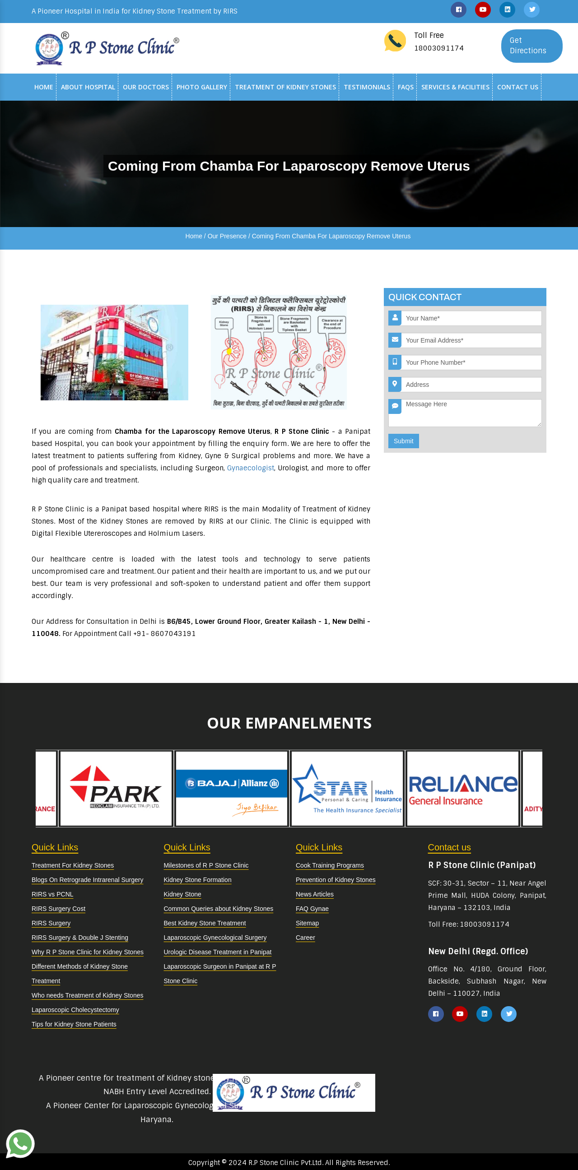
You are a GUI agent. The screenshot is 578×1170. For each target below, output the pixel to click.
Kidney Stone (182, 894)
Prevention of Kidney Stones (336, 879)
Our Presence (227, 236)
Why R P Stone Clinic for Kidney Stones (88, 952)
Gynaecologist (250, 468)
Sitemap (307, 923)
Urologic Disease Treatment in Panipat (218, 952)
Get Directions (528, 46)
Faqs (406, 87)
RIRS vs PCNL (53, 894)
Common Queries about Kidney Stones (219, 908)
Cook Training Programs (330, 865)
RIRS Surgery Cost (58, 908)
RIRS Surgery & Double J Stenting (80, 937)
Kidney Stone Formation (198, 879)
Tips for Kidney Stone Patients (74, 1024)
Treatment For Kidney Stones (73, 865)
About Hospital (88, 87)
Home (43, 87)
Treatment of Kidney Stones (285, 87)
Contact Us (517, 87)
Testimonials (367, 87)
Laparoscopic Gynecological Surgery (215, 937)
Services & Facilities (455, 87)
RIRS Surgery (51, 923)
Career (305, 937)
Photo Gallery (202, 87)
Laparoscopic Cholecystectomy (75, 1009)
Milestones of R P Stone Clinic (206, 865)
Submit (404, 441)
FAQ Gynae (312, 908)
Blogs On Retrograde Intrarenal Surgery (87, 879)
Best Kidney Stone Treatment (205, 923)
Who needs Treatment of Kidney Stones (87, 995)
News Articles (315, 894)
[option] (347, 788)
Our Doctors (146, 87)
